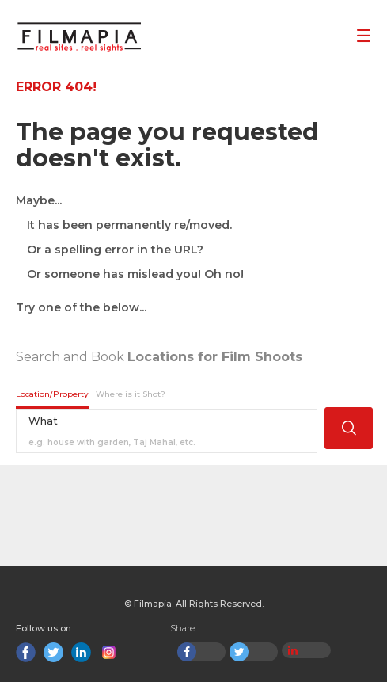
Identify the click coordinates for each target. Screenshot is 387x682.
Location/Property (52, 394)
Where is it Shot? (130, 394)
